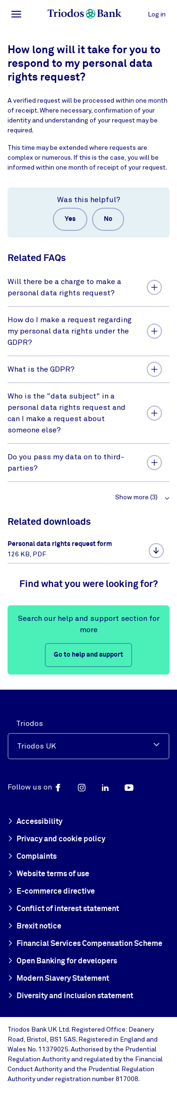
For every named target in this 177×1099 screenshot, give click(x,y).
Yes (70, 219)
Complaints (32, 857)
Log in (157, 14)
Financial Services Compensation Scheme (85, 944)
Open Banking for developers (62, 961)
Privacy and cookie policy (56, 839)
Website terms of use (48, 874)
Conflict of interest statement (63, 909)
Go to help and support (88, 654)
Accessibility (35, 822)
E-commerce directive (51, 891)
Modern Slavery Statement (58, 979)
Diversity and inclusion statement (70, 996)
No (108, 219)
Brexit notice (34, 926)
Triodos (29, 723)
